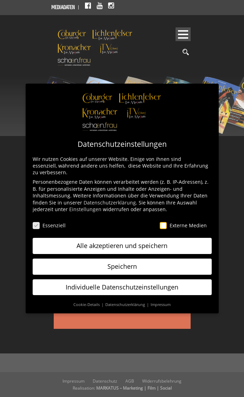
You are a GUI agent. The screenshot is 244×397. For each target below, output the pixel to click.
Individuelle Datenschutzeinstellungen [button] (122, 287)
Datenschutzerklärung (110, 202)
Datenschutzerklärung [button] (125, 304)
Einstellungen (85, 209)
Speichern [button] (122, 266)
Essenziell (49, 225)
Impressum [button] (161, 304)
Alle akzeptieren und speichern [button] (122, 245)
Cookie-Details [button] (87, 304)
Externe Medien (183, 225)
